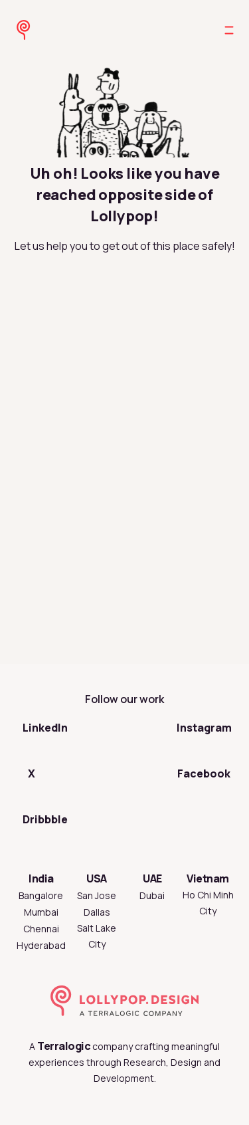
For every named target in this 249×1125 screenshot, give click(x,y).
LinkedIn (45, 727)
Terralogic (63, 1046)
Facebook (203, 773)
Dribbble (45, 819)
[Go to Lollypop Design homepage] (16, 30)
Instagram (204, 727)
